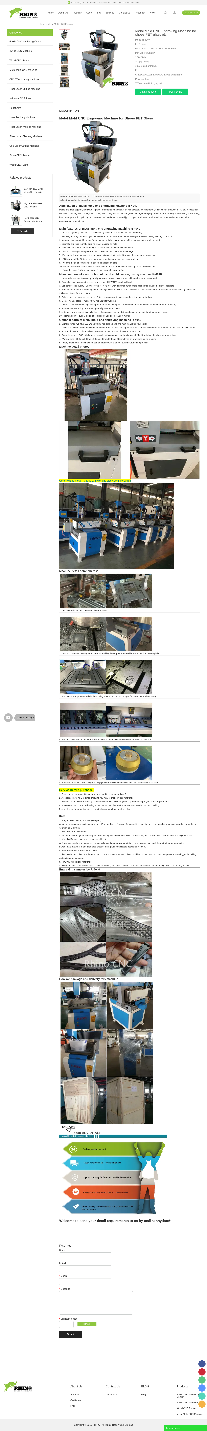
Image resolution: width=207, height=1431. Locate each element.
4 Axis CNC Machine (20, 51)
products (77, 13)
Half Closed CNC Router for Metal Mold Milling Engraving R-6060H (33, 220)
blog (98, 13)
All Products (22, 231)
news (153, 13)
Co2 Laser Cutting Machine (24, 145)
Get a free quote (148, 92)
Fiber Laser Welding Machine (25, 127)
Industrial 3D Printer (20, 98)
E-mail (62, 1263)
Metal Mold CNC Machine (61, 24)
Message (64, 1289)
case (89, 13)
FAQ (72, 1406)
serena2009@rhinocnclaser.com (202, 1404)
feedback (140, 13)
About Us (75, 1394)
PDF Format (175, 92)
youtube (110, 13)
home (50, 13)
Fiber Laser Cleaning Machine (25, 136)
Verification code (68, 1319)
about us (63, 13)
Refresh (86, 1324)
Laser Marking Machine (22, 117)
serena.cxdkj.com (202, 1388)
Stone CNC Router (19, 155)
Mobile (63, 1276)
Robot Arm (15, 108)
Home (42, 24)
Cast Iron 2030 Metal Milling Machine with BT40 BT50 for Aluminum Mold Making (33, 191)
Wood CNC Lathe (18, 164)
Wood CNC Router (19, 60)
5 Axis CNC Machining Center (25, 41)
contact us (124, 13)
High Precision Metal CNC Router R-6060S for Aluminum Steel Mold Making (33, 205)
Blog (143, 1394)
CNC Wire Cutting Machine (24, 79)
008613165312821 (202, 1396)
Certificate (75, 1400)
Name (62, 1250)
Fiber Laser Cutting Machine (24, 89)
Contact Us (111, 1394)
